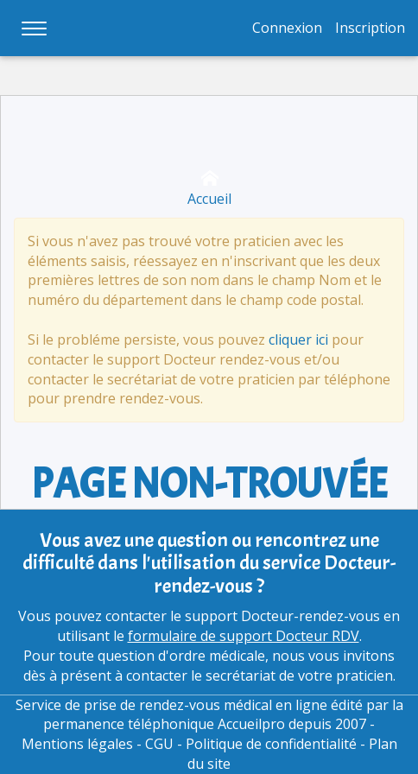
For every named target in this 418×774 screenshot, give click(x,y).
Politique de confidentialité (271, 743)
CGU (159, 743)
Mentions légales (77, 743)
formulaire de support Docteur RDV (243, 635)
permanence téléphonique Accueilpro (164, 723)
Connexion (287, 27)
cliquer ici (298, 339)
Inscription (370, 27)
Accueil (209, 188)
